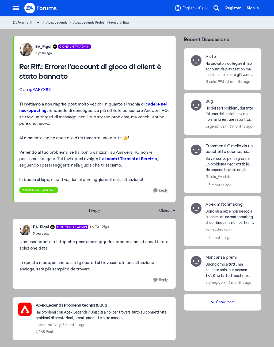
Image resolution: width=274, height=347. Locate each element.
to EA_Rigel (100, 227)
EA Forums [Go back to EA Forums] (20, 22)
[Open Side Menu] (16, 8)
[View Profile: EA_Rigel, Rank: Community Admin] (26, 49)
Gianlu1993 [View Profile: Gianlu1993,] (215, 81)
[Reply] (160, 190)
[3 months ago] (237, 82)
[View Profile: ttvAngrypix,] (196, 261)
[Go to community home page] (40, 8)
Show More (223, 302)
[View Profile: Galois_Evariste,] (196, 150)
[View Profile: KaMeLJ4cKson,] (196, 208)
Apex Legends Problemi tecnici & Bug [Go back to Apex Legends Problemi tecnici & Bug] (101, 22)
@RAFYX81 (39, 89)
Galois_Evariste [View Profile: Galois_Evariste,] (218, 176)
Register (233, 8)
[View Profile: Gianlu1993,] (196, 60)
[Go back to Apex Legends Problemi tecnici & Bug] (103, 305)
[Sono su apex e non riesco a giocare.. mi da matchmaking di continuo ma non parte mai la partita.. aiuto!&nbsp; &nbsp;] (230, 217)
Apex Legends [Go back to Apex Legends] (56, 22)
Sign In (253, 8)
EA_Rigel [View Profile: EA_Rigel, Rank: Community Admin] (43, 46)
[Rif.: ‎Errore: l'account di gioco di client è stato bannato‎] (63, 53)
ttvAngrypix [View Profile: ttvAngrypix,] (215, 282)
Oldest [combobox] (167, 210)
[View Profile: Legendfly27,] (196, 105)
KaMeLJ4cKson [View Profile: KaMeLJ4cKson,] (219, 229)
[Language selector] (191, 8)
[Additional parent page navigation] (37, 22)
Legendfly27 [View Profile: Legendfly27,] (216, 126)
